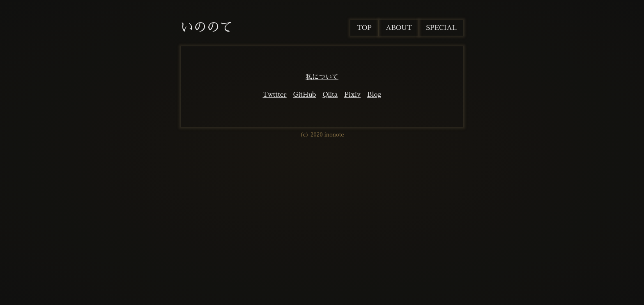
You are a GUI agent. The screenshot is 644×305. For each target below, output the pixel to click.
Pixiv (352, 94)
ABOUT (399, 28)
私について (322, 77)
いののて (206, 27)
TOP (364, 28)
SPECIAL (441, 28)
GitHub (304, 94)
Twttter (275, 94)
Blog (374, 94)
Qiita (330, 94)
